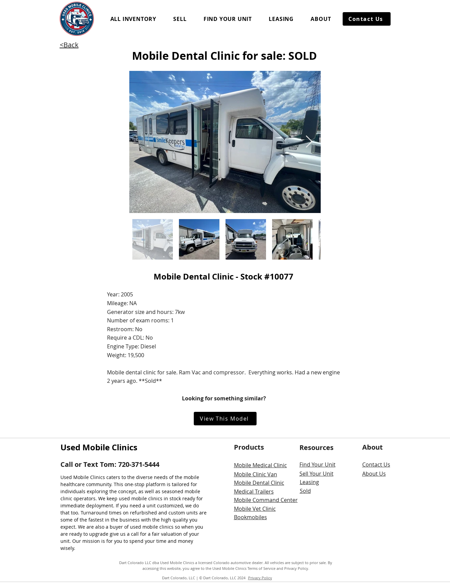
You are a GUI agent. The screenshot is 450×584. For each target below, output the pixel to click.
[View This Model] (225, 418)
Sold (305, 491)
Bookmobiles (250, 517)
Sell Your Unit (316, 473)
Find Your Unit (317, 464)
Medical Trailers (254, 491)
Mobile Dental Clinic (259, 482)
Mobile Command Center (266, 500)
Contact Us (376, 464)
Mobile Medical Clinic (260, 465)
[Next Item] (309, 142)
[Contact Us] (367, 19)
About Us (374, 473)
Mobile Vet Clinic (255, 508)
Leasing (309, 482)
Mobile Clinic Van (255, 474)
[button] (133, 19)
